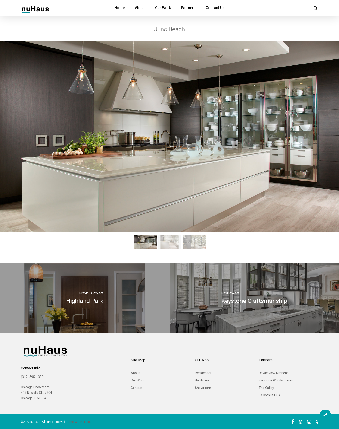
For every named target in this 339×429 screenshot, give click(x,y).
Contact (136, 388)
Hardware (202, 380)
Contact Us (215, 8)
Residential (203, 373)
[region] (169, 146)
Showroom (203, 388)
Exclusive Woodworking (276, 380)
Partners (188, 8)
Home (120, 8)
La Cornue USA (270, 395)
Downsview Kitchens (274, 373)
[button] (145, 242)
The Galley (266, 388)
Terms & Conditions (78, 421)
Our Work (163, 8)
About (140, 8)
